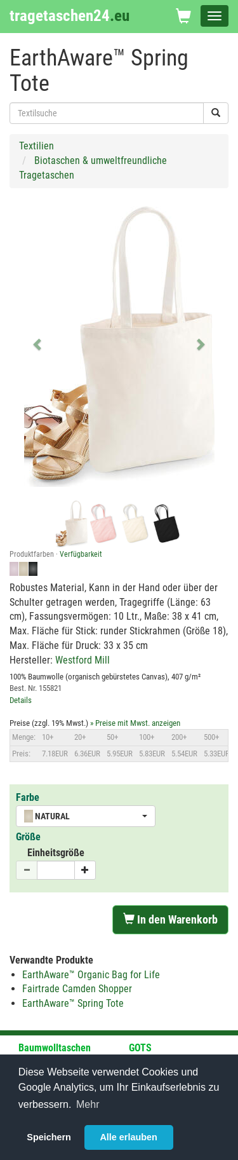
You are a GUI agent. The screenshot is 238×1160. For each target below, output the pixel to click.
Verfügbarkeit (81, 554)
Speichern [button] (49, 1137)
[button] (38, 344)
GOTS (140, 1048)
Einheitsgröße (55, 853)
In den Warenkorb (170, 919)
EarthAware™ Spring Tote (73, 1003)
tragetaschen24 (69, 15)
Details (21, 700)
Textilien (36, 146)
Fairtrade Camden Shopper (77, 989)
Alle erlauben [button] (128, 1137)
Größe (28, 837)
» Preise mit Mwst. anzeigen (135, 723)
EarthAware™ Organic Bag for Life (91, 975)
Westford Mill (82, 660)
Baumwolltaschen (54, 1048)
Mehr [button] (87, 1104)
